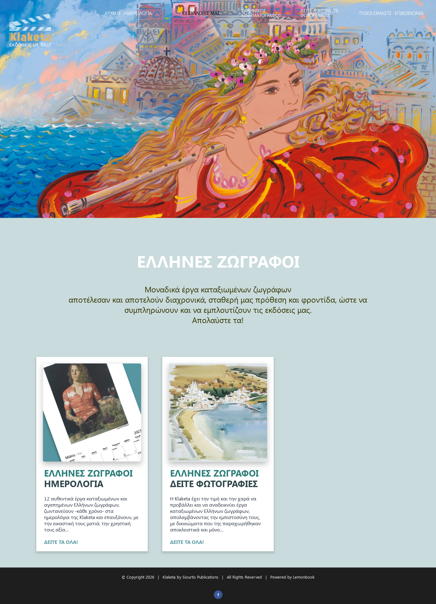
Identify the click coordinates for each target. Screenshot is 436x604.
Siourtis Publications (200, 577)
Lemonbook (303, 577)
